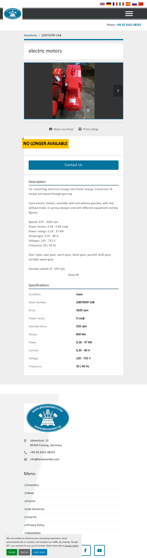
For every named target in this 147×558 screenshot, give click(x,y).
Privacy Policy (35, 525)
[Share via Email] (61, 129)
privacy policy (71, 546)
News (30, 493)
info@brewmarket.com (44, 459)
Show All (73, 275)
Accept (12, 552)
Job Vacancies (35, 509)
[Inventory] (30, 35)
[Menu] (129, 13)
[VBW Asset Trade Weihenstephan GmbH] (48, 417)
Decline (24, 552)
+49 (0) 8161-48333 (128, 25)
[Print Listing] (88, 129)
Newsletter (34, 533)
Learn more (39, 552)
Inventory (33, 485)
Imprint (31, 517)
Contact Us (73, 165)
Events (31, 501)
